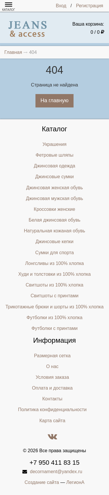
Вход (61, 5)
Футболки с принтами (54, 328)
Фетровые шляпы (55, 155)
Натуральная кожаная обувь (54, 230)
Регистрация (89, 5)
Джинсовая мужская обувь (54, 198)
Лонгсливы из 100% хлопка (54, 263)
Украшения (54, 144)
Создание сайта (42, 482)
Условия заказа (52, 377)
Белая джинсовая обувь (55, 220)
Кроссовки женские (54, 209)
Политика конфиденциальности (52, 409)
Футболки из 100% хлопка (54, 317)
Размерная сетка (52, 355)
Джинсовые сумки (54, 176)
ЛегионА (75, 482)
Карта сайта (52, 420)
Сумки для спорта (54, 252)
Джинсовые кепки (54, 241)
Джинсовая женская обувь (54, 187)
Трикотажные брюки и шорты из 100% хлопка (55, 306)
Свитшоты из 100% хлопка (54, 284)
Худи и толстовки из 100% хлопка (54, 274)
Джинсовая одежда (54, 165)
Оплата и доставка (52, 388)
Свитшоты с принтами (54, 295)
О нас (52, 366)
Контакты (52, 398)
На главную (54, 100)
